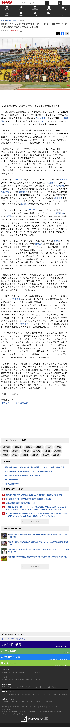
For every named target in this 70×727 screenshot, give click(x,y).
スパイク (37, 672)
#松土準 (49, 447)
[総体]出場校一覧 (11, 480)
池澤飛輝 (24, 324)
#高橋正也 (39, 447)
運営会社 (24, 706)
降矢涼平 (39, 244)
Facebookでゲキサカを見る (13, 639)
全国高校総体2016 (12, 484)
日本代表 (4, 672)
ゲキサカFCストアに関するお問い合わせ (13, 714)
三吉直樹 (63, 179)
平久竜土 (33, 210)
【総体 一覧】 (15, 30)
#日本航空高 (17, 447)
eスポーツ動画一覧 (62, 694)
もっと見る (35, 521)
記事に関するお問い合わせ (27, 711)
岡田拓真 (60, 213)
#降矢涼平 (46, 455)
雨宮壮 (57, 241)
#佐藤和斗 (15, 451)
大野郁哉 (60, 186)
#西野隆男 (35, 455)
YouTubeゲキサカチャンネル (10, 687)
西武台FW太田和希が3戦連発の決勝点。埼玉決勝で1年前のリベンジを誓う (35, 495)
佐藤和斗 (52, 183)
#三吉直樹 (29, 447)
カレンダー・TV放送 (33, 701)
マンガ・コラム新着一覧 (9, 694)
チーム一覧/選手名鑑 (46, 701)
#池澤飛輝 (5, 455)
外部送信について (7, 709)
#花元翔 (58, 447)
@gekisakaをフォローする (12, 634)
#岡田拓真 (26, 451)
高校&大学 (21, 672)
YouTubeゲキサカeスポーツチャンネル (31, 687)
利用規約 (42, 706)
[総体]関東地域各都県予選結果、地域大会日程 (22, 475)
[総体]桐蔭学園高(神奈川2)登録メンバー (21, 503)
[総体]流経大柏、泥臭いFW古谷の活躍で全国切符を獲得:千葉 (28, 471)
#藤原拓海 (56, 455)
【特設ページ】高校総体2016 (15, 403)
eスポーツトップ (35, 694)
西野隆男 (23, 192)
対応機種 (4, 706)
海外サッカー (29, 672)
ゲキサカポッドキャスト (51, 687)
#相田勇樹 (24, 455)
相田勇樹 (5, 192)
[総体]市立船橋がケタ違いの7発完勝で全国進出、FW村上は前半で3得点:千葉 (34, 467)
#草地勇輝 (57, 451)
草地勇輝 (16, 299)
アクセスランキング (20, 701)
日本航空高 (40, 118)
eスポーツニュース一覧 (48, 694)
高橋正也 (58, 198)
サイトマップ (33, 706)
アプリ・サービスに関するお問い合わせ (49, 711)
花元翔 (9, 216)
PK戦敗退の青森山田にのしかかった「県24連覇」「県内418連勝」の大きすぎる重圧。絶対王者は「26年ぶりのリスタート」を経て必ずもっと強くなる (37, 508)
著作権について (14, 706)
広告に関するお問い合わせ (9, 711)
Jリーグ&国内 (13, 672)
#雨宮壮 (14, 455)
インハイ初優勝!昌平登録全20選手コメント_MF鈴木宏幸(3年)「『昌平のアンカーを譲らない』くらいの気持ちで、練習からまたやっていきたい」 (36, 515)
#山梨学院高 (6, 447)
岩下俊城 (41, 121)
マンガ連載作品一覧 (23, 694)
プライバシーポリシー (54, 706)
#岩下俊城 (36, 451)
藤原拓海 (25, 204)
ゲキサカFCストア (7, 701)
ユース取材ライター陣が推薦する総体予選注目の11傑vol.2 (28, 499)
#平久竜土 (5, 451)
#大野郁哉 (47, 451)
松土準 (19, 179)
